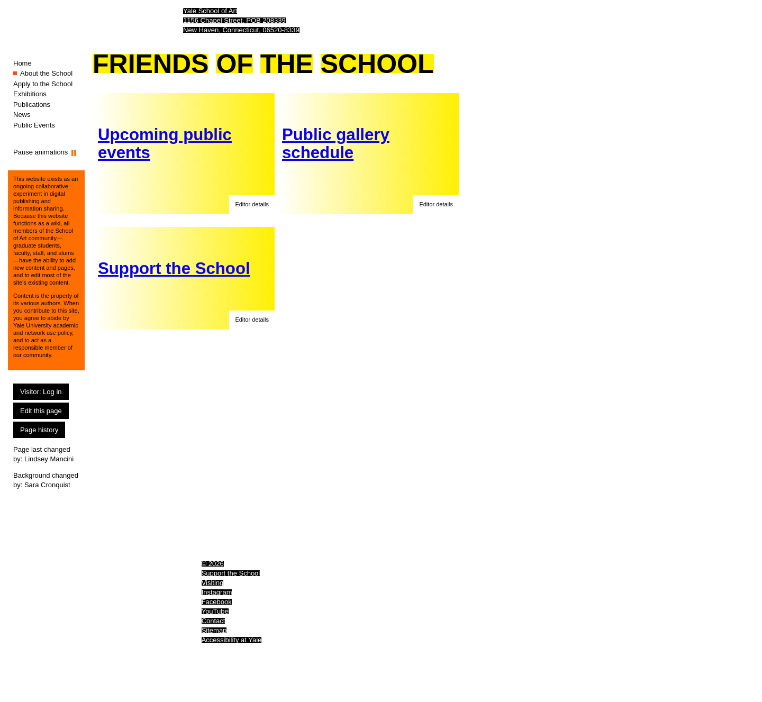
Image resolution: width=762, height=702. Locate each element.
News (22, 114)
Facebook (217, 602)
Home (22, 63)
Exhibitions (30, 94)
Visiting (213, 583)
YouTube (215, 611)
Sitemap (214, 630)
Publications (31, 104)
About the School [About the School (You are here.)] (46, 73)
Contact (213, 621)
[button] (252, 204)
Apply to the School (42, 84)
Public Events (34, 125)
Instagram (217, 592)
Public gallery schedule (335, 143)
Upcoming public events (165, 143)
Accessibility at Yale (232, 640)
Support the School (174, 268)
